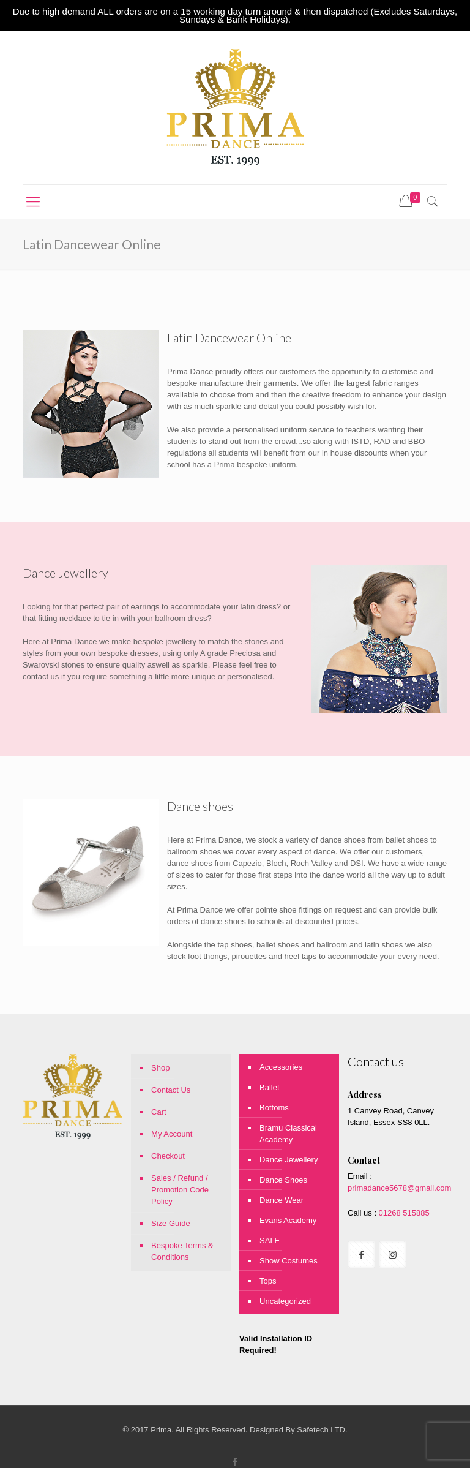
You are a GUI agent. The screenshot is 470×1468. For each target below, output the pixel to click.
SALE (269, 1240)
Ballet (269, 1087)
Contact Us (170, 1089)
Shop (160, 1067)
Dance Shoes (283, 1179)
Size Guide (170, 1223)
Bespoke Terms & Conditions (182, 1251)
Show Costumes (288, 1260)
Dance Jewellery (288, 1159)
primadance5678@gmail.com (399, 1187)
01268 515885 (403, 1213)
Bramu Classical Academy (288, 1133)
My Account (171, 1134)
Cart (158, 1111)
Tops (267, 1280)
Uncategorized (285, 1301)
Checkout (168, 1156)
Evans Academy (287, 1220)
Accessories (280, 1067)
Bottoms (274, 1107)
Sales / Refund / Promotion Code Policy (180, 1189)
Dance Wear (281, 1200)
